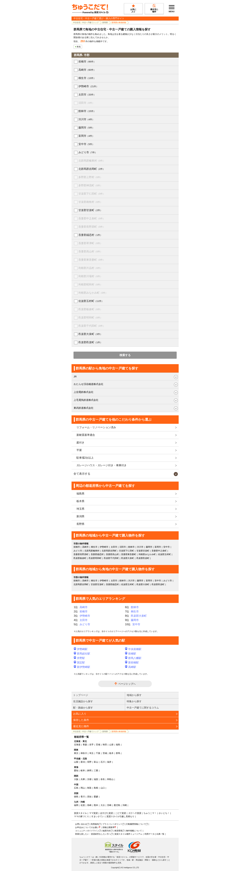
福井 (109, 762)
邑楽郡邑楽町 (90, 342)
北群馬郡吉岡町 (91, 168)
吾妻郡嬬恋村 (90, 235)
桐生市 (87, 78)
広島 (76, 788)
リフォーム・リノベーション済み (96, 427)
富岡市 (86, 135)
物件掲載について (134, 831)
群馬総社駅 (82, 653)
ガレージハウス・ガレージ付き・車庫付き (101, 465)
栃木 (111, 753)
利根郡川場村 (90, 276)
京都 (89, 779)
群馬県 (105, 22)
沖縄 (124, 805)
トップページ (80, 695)
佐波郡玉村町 (91, 301)
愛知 (76, 770)
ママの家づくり (81, 816)
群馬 (118, 753)
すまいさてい (97, 816)
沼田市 (86, 102)
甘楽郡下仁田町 (91, 193)
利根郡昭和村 (90, 284)
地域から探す (134, 695)
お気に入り (79, 713)
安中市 (86, 144)
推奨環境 (118, 831)
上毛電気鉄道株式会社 (86, 400)
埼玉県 (80, 508)
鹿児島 (117, 805)
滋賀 (96, 779)
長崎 (89, 805)
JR (75, 376)
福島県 (80, 493)
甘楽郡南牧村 (90, 201)
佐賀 (83, 805)
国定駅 (79, 662)
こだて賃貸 (120, 813)
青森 (85, 744)
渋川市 (86, 119)
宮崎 (109, 805)
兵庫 (83, 779)
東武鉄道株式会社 (83, 407)
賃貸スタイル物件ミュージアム (128, 834)
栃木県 (80, 501)
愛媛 (96, 796)
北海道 (77, 744)
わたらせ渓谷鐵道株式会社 (88, 384)
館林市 (87, 111)
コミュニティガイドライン (87, 831)
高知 (89, 796)
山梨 (76, 762)
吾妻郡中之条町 (91, 218)
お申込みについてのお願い (87, 827)
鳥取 (89, 788)
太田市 (87, 94)
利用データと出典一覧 (154, 834)
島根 (96, 788)
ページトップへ (127, 683)
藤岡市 (86, 127)
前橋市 (87, 61)
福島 (118, 744)
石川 (103, 762)
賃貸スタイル (80, 813)
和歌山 (110, 779)
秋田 (105, 744)
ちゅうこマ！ (150, 813)
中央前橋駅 (133, 649)
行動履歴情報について (136, 824)
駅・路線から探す (83, 707)
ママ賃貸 (93, 813)
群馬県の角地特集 (119, 22)
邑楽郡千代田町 (91, 325)
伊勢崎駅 (81, 649)
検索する (125, 355)
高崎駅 (130, 667)
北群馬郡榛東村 (91, 160)
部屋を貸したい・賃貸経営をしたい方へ (93, 834)
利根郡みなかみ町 (93, 292)
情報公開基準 (109, 827)
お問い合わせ (81, 824)
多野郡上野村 (90, 177)
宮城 (98, 744)
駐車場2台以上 (85, 457)
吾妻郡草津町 (90, 243)
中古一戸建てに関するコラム (143, 707)
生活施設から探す (83, 701)
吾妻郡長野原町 (91, 226)
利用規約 (95, 824)
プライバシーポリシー (112, 824)
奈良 (103, 779)
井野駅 (79, 658)
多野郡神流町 (90, 185)
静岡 (89, 770)
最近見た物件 (81, 726)
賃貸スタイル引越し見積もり (120, 816)
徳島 (76, 796)
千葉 (98, 753)
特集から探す (134, 701)
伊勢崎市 (88, 86)
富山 (96, 762)
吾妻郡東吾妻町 (91, 259)
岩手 (91, 744)
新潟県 (80, 516)
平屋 (79, 450)
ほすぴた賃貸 (106, 813)
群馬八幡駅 (133, 658)
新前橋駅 (132, 662)
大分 (103, 805)
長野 (89, 762)
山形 (111, 744)
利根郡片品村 (90, 268)
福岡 (76, 805)
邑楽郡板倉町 (90, 309)
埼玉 (91, 753)
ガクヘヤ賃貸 (134, 813)
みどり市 (87, 152)
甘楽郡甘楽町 (90, 210)
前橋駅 (130, 653)
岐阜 (83, 770)
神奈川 (84, 753)
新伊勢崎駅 (82, 667)
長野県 (80, 524)
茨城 (105, 753)
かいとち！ (164, 813)
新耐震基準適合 (85, 435)
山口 (103, 788)
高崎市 (87, 69)
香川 (83, 796)
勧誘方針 (107, 831)
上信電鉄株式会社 (83, 392)
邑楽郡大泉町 (90, 334)
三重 (96, 770)
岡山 (83, 788)
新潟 (83, 762)
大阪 (76, 779)
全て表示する (82, 473)
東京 (76, 753)
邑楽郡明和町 (90, 317)
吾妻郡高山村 (90, 251)
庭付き (80, 442)
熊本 (96, 805)
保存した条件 (81, 720)
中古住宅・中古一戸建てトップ (86, 22)
